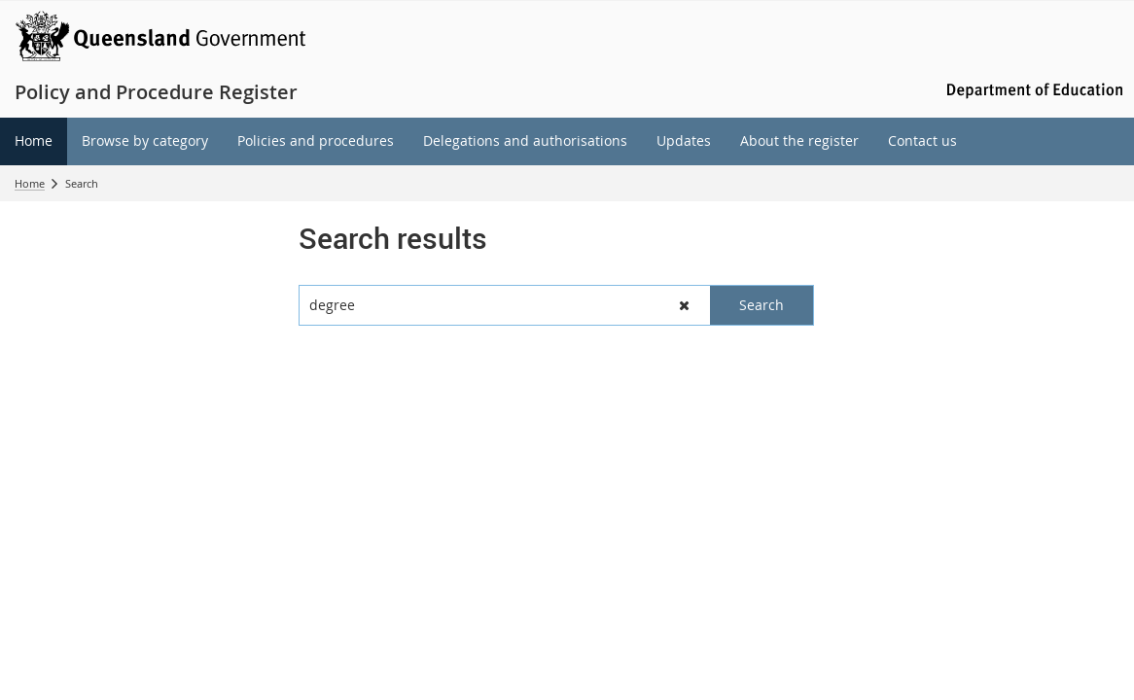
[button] (684, 305)
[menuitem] (33, 141)
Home (30, 183)
